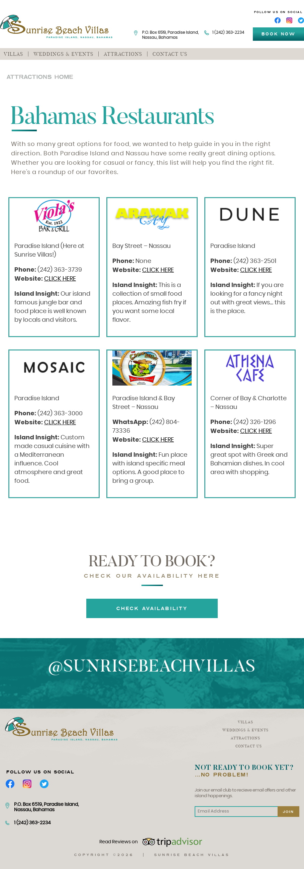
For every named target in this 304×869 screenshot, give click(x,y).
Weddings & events (63, 53)
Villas (13, 53)
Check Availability (152, 608)
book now (278, 34)
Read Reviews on (152, 842)
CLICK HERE (60, 279)
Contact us (170, 53)
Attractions (123, 53)
